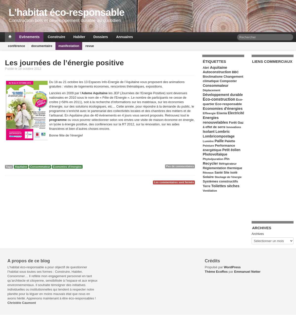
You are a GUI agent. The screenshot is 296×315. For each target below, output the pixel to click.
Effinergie (209, 113)
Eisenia (222, 113)
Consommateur (40, 166)
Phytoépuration (213, 159)
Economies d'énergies (67, 166)
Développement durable (223, 95)
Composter (228, 81)
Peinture (208, 145)
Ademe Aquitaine (95, 93)
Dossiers (100, 37)
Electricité (236, 113)
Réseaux (208, 172)
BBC (235, 72)
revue (89, 46)
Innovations (233, 127)
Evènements (29, 37)
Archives (258, 234)
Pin (226, 159)
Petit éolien (231, 150)
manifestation (68, 46)
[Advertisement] (272, 139)
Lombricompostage (219, 136)
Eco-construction (219, 99)
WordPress (232, 267)
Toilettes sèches (225, 186)
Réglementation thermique (222, 168)
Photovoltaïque (215, 154)
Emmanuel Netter (247, 271)
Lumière (208, 141)
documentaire (41, 46)
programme (58, 120)
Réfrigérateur (228, 163)
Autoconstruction (217, 72)
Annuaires (124, 37)
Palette (230, 141)
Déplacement (211, 90)
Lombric (222, 132)
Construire (56, 37)
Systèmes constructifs (220, 181)
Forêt (233, 122)
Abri (206, 67)
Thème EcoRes (216, 271)
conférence (16, 46)
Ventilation (210, 190)
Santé (218, 172)
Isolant (209, 132)
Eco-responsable (228, 104)
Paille (219, 141)
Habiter (79, 37)
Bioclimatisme (213, 76)
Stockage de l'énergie (228, 177)
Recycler (210, 163)
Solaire (208, 177)
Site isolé (231, 172)
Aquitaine (21, 166)
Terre (206, 186)
